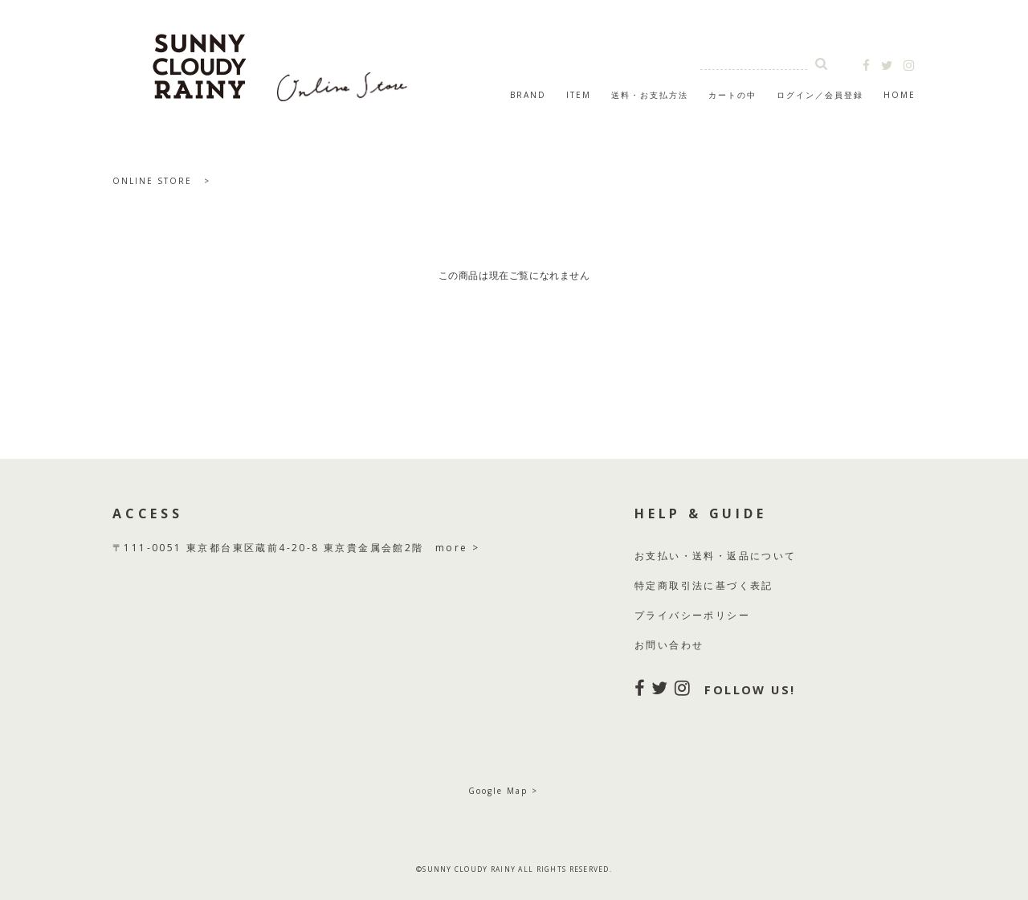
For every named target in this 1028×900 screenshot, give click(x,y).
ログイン (796, 94)
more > (457, 547)
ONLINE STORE (152, 180)
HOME (899, 94)
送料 (704, 555)
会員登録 (844, 94)
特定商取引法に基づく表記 (703, 585)
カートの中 (732, 94)
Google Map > (503, 790)
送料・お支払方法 (649, 94)
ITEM (578, 94)
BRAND (528, 94)
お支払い (657, 555)
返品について (761, 555)
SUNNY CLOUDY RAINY (281, 59)
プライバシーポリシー (692, 615)
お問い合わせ (669, 645)
